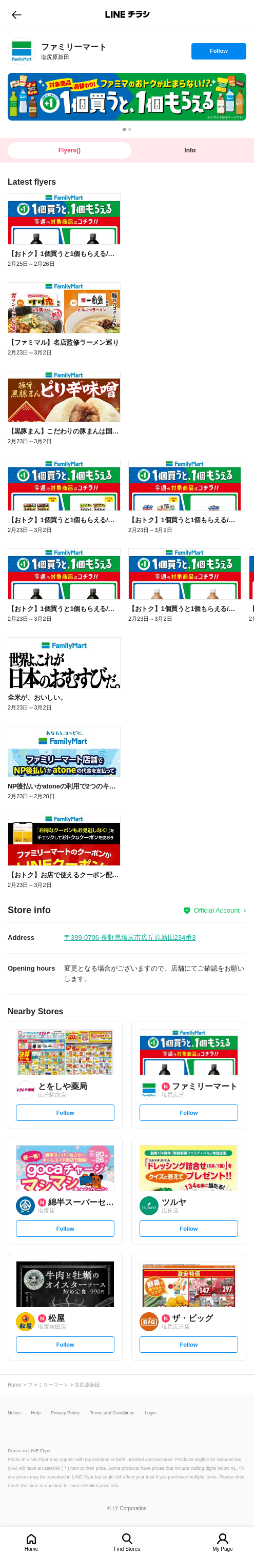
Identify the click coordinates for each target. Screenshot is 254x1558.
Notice (14, 1413)
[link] (22, 51)
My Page (222, 1549)
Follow (218, 53)
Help (36, 1413)
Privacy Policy (65, 1413)
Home (31, 1549)
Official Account (217, 910)
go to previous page (16, 14)
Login (150, 1413)
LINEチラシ (128, 14)
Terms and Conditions (112, 1413)
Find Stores (127, 1549)
